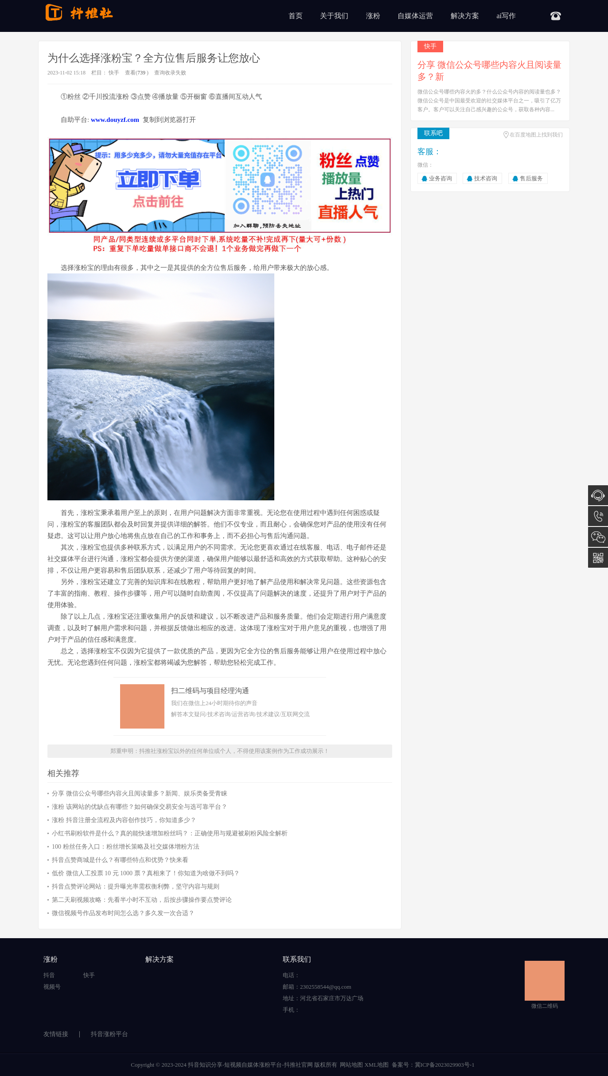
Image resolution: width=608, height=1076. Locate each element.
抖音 (49, 975)
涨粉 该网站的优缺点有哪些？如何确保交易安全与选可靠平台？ (139, 806)
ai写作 (506, 15)
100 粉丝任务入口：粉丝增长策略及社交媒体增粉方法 (125, 846)
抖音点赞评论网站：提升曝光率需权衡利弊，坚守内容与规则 (135, 886)
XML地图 (376, 1064)
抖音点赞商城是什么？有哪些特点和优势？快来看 (120, 860)
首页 (295, 15)
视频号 (52, 986)
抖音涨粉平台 (109, 1034)
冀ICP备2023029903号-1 (445, 1064)
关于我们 (334, 15)
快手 (114, 73)
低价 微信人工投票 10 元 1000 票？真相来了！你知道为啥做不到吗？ (146, 873)
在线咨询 (598, 495)
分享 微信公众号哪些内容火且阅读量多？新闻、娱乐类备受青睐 (139, 793)
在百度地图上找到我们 (536, 135)
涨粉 (373, 15)
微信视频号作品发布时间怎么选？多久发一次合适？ (123, 913)
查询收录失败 (170, 73)
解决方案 (465, 15)
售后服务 (531, 178)
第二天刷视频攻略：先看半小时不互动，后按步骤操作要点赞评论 (142, 900)
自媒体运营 (415, 15)
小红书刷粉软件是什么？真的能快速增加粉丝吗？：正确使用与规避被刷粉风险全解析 (170, 833)
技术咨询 (485, 178)
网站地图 (351, 1064)
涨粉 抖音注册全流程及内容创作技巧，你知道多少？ (124, 820)
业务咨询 (440, 178)
